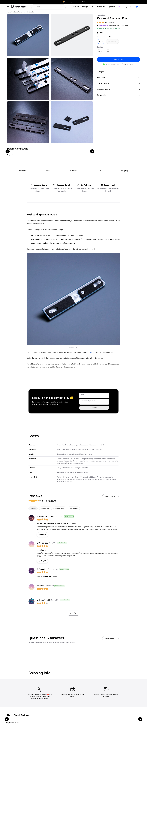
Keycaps (85, 7)
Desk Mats (101, 7)
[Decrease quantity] (99, 51)
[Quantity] (103, 51)
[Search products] (50, 7)
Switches (76, 7)
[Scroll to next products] (92, 151)
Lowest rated (59, 508)
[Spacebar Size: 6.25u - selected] (101, 41)
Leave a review (110, 497)
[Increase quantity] (108, 51)
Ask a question (110, 639)
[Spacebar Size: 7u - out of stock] (112, 41)
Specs (48, 171)
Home (9, 12)
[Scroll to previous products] (8, 151)
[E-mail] (94, 395)
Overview (22, 171)
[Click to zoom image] (28, 35)
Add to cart (118, 60)
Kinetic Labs (30, 12)
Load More (73, 613)
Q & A (99, 171)
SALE (120, 7)
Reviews (73, 171)
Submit (94, 408)
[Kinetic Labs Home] (18, 6)
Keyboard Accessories (18, 12)
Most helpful (74, 508)
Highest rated (45, 508)
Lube (92, 7)
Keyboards (111, 7)
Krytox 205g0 (91, 352)
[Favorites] (127, 7)
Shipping (124, 171)
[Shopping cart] (131, 7)
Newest (33, 508)
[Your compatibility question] (94, 402)
